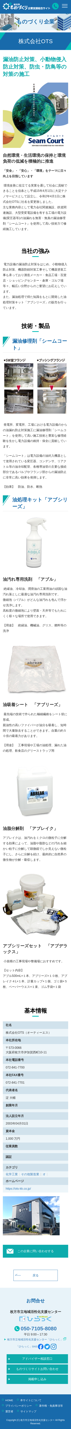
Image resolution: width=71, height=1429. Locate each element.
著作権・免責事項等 (51, 1405)
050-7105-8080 (39, 1328)
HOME (9, 1400)
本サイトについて (30, 1400)
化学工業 (12, 1174)
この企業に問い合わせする (35, 1251)
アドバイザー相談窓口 (37, 1358)
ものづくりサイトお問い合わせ (37, 1368)
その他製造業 (30, 1174)
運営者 (9, 1411)
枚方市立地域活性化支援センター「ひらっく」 (35, 1339)
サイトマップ (28, 1411)
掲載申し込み (37, 1379)
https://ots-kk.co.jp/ (18, 1188)
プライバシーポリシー (18, 1405)
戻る (36, 1275)
